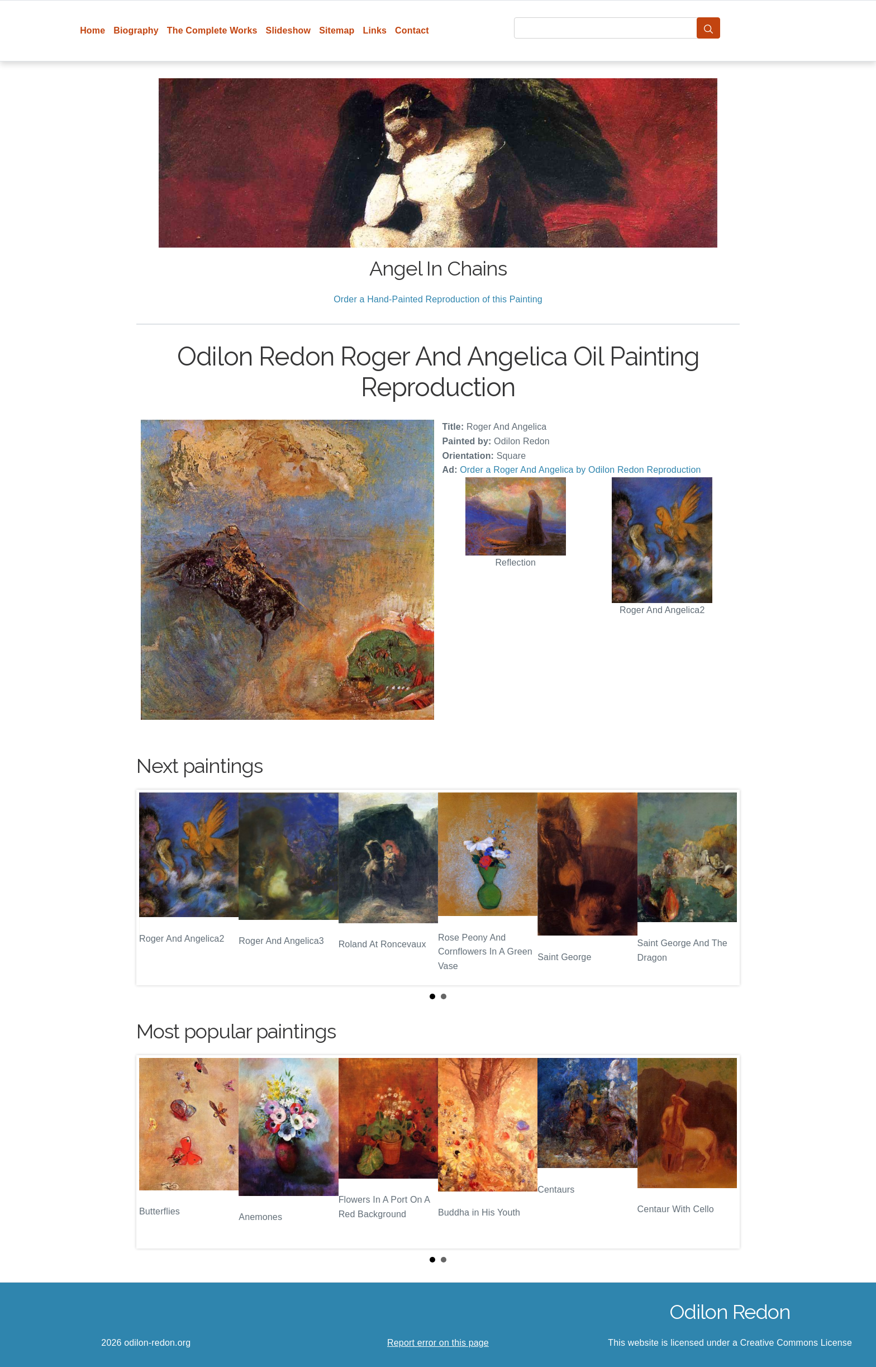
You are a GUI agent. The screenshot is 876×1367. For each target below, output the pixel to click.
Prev (154, 887)
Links (375, 30)
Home (92, 30)
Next (722, 887)
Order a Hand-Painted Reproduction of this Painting (438, 299)
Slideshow (288, 30)
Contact (412, 30)
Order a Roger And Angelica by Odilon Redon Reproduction (580, 469)
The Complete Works (212, 30)
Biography (136, 30)
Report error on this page (438, 1342)
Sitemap (336, 30)
